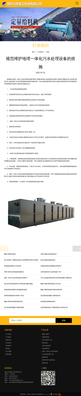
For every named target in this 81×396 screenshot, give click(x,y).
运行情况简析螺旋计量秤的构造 (14, 307)
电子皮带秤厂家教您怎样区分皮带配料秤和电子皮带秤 (21, 260)
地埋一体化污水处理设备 (50, 351)
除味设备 (45, 357)
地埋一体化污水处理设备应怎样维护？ (16, 278)
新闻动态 (8, 340)
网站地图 (8, 354)
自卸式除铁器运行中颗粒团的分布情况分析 (54, 307)
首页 (33, 52)
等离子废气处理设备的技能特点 (14, 272)
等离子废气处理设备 (48, 360)
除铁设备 (45, 343)
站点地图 (8, 351)
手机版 (55, 394)
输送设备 (45, 363)
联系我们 (8, 345)
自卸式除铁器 (46, 345)
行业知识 (40, 52)
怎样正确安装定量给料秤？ (49, 254)
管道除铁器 (45, 348)
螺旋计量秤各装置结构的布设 (13, 301)
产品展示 (8, 337)
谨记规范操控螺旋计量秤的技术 (51, 295)
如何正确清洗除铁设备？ (48, 260)
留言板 (8, 348)
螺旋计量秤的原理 (9, 254)
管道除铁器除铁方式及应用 (12, 266)
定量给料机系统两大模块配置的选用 (15, 289)
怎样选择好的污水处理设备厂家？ (51, 272)
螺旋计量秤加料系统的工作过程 (51, 284)
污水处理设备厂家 (47, 354)
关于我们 (8, 334)
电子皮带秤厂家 (47, 340)
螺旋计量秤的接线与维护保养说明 (51, 289)
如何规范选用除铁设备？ (48, 301)
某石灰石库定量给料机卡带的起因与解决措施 (18, 284)
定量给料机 (45, 337)
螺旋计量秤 (45, 334)
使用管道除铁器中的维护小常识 (14, 295)
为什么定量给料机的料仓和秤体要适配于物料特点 (56, 278)
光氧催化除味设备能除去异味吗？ (51, 266)
